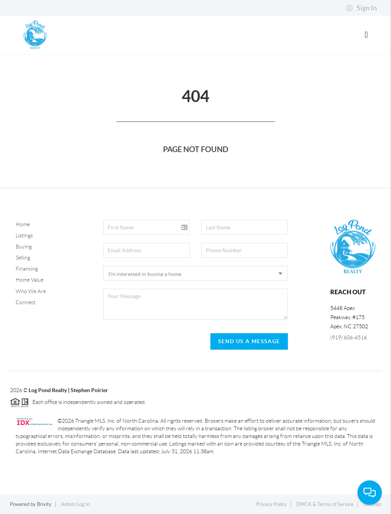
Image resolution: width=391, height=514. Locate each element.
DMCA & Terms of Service (325, 504)
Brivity (44, 504)
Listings (24, 235)
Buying (24, 246)
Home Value (30, 280)
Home (23, 224)
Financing (27, 269)
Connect (26, 302)
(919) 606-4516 (348, 337)
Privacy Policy (271, 504)
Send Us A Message (249, 341)
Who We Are (31, 291)
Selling (23, 258)
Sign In (361, 8)
